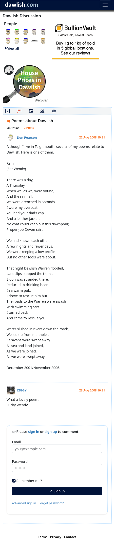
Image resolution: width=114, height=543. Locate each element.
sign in (33, 431)
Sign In (57, 491)
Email (16, 442)
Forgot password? (51, 503)
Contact (70, 537)
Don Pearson (27, 137)
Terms (43, 537)
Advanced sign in (24, 503)
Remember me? (29, 480)
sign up (51, 431)
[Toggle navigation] (105, 4)
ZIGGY (22, 390)
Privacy (55, 537)
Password (20, 461)
